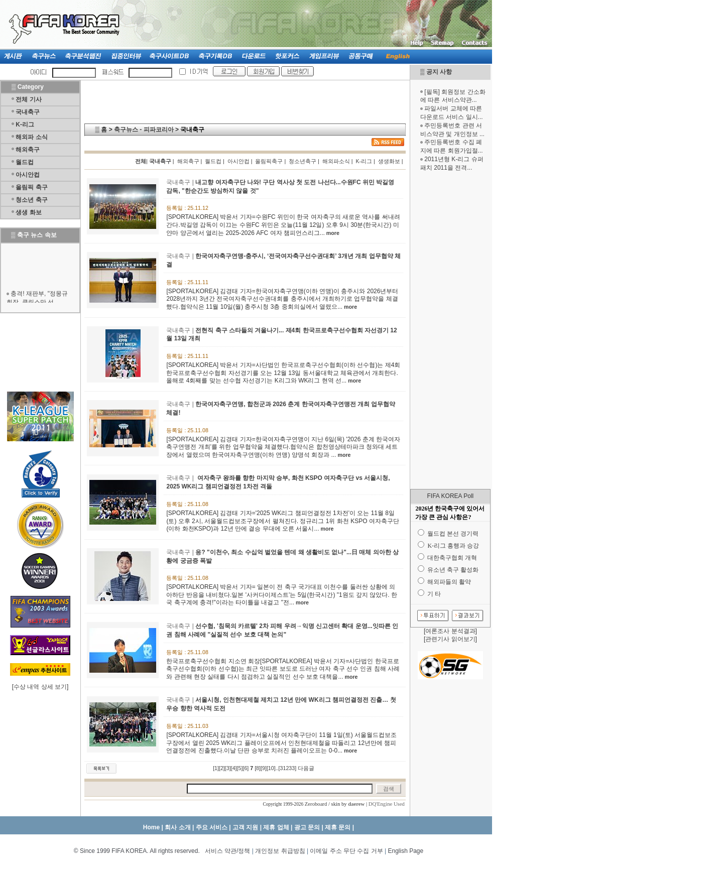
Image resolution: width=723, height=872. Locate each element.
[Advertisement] (450, 330)
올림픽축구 (269, 161)
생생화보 (389, 161)
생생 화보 (28, 212)
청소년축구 (302, 161)
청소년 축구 (31, 199)
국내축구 (28, 111)
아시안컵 (28, 174)
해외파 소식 (31, 137)
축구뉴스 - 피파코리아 (144, 129)
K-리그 (25, 124)
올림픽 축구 (31, 187)
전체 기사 (28, 99)
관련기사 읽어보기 (450, 639)
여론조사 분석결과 (450, 631)
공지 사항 (439, 71)
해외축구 (28, 149)
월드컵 (25, 162)
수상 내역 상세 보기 (40, 686)
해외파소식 (336, 161)
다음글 (306, 768)
